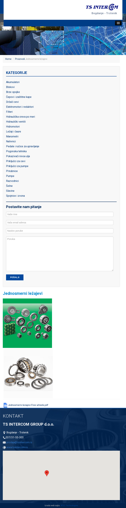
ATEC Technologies (69, 505)
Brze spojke (13, 92)
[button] (47, 473)
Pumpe (10, 176)
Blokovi (10, 87)
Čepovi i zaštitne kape (19, 97)
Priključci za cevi (15, 161)
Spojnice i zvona (15, 195)
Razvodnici (12, 181)
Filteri (9, 111)
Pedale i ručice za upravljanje (22, 146)
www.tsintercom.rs (17, 447)
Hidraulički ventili (16, 121)
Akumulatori (13, 82)
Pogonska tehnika (16, 151)
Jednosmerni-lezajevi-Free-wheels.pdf (25, 405)
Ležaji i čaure (13, 131)
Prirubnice (12, 171)
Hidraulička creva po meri (20, 116)
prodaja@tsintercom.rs (19, 442)
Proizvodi (20, 59)
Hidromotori (13, 126)
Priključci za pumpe (17, 166)
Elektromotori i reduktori (20, 106)
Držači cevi (12, 101)
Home (8, 59)
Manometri (12, 136)
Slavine (10, 190)
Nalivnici (11, 141)
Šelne (9, 185)
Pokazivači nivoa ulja (18, 156)
